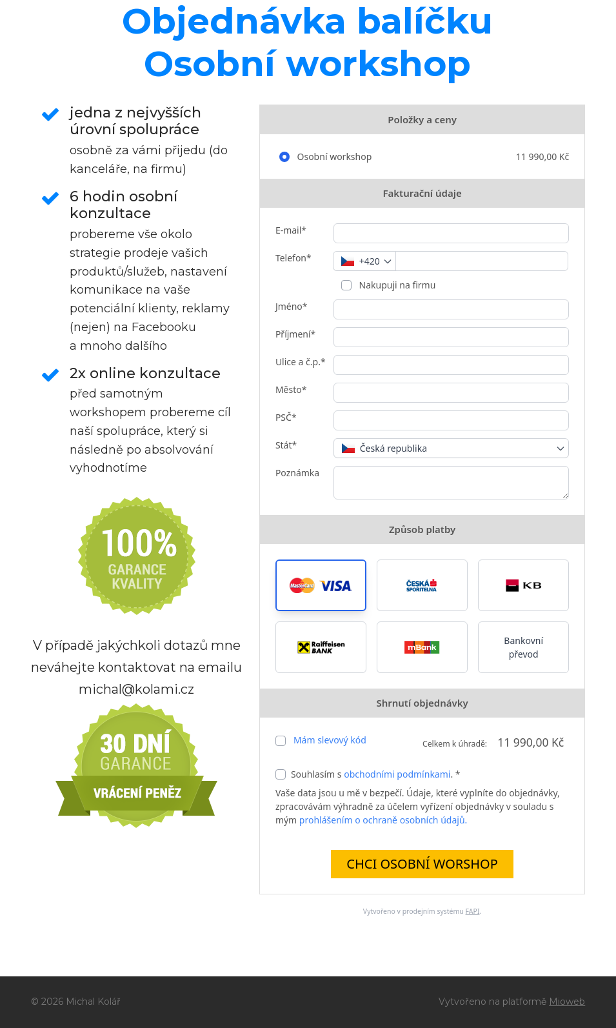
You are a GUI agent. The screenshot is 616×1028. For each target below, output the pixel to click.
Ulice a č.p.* (300, 362)
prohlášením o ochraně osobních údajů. (383, 820)
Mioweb (567, 1001)
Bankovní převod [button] (523, 647)
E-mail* (290, 230)
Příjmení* (295, 334)
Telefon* (293, 258)
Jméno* (291, 306)
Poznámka (297, 473)
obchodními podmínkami (397, 774)
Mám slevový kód (329, 740)
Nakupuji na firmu (396, 285)
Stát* (286, 445)
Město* (291, 389)
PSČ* (286, 417)
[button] (320, 585)
